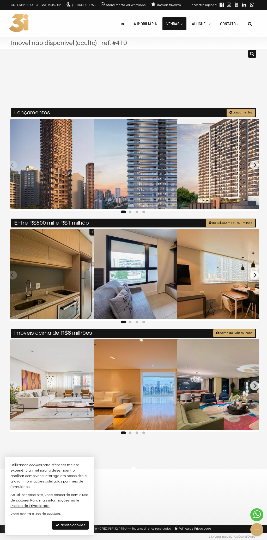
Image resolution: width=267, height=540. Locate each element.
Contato (229, 23)
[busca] (250, 23)
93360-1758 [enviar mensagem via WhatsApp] (84, 5)
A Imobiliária (145, 23)
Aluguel (201, 23)
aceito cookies (70, 525)
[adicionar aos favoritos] (84, 202)
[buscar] (204, 81)
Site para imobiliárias (223, 536)
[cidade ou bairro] (172, 81)
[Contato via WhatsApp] (256, 514)
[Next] (254, 164)
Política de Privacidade (195, 528)
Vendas (174, 23)
